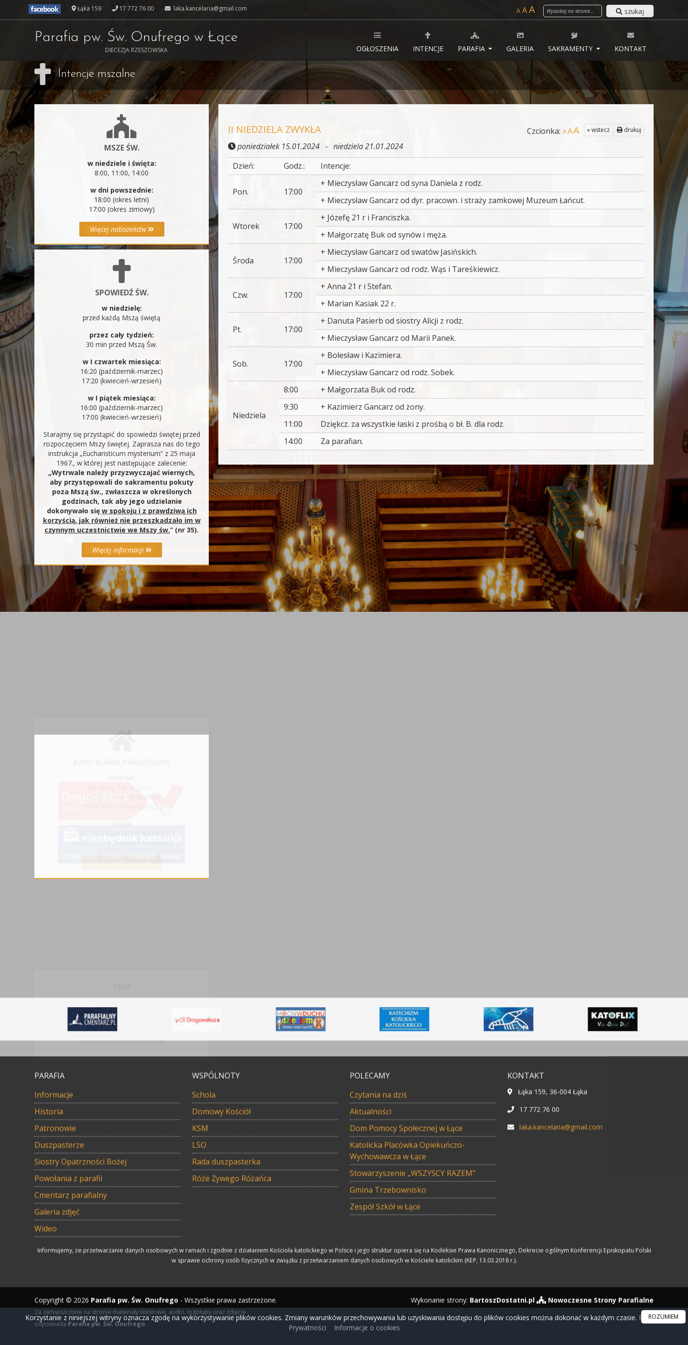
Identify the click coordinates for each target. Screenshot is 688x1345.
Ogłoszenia (377, 42)
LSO (199, 1286)
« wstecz (598, 130)
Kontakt (630, 42)
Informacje (53, 1236)
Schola (203, 1236)
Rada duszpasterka (226, 1303)
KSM (200, 1269)
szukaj (630, 11)
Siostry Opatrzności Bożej (80, 1303)
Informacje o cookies (367, 1327)
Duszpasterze (59, 1286)
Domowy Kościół (221, 1252)
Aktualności (370, 1252)
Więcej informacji (121, 549)
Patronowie (55, 1269)
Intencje (428, 42)
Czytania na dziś (378, 1236)
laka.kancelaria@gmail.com (209, 8)
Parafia (472, 42)
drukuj (629, 130)
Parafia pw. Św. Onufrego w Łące (136, 42)
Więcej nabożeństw (122, 229)
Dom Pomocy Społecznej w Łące (406, 1269)
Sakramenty (571, 42)
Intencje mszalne (96, 74)
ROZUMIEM (663, 1316)
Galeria (520, 42)
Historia (48, 1252)
